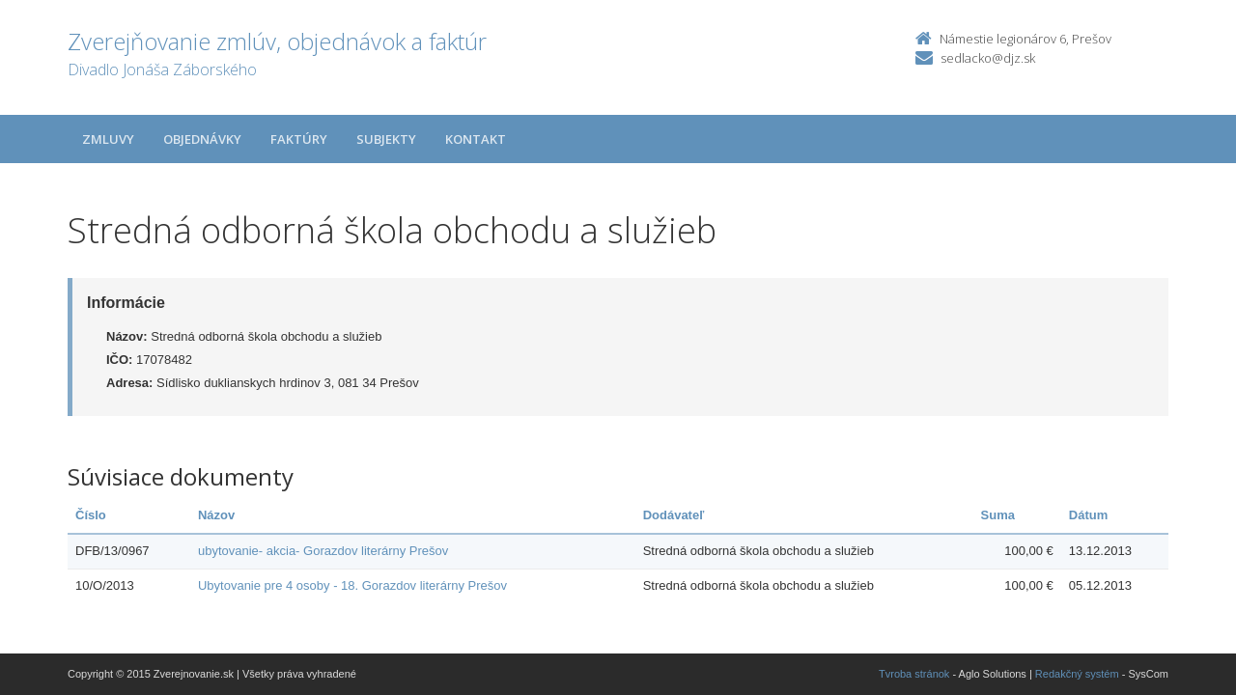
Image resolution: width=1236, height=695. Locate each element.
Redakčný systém (1077, 674)
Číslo (90, 515)
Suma (998, 515)
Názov (216, 515)
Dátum (1088, 515)
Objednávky (202, 139)
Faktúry (298, 139)
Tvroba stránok (914, 674)
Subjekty (386, 139)
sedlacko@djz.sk (988, 58)
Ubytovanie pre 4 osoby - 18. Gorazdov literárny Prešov (352, 585)
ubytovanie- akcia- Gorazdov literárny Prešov (323, 550)
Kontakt (475, 139)
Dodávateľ (674, 515)
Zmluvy (108, 139)
